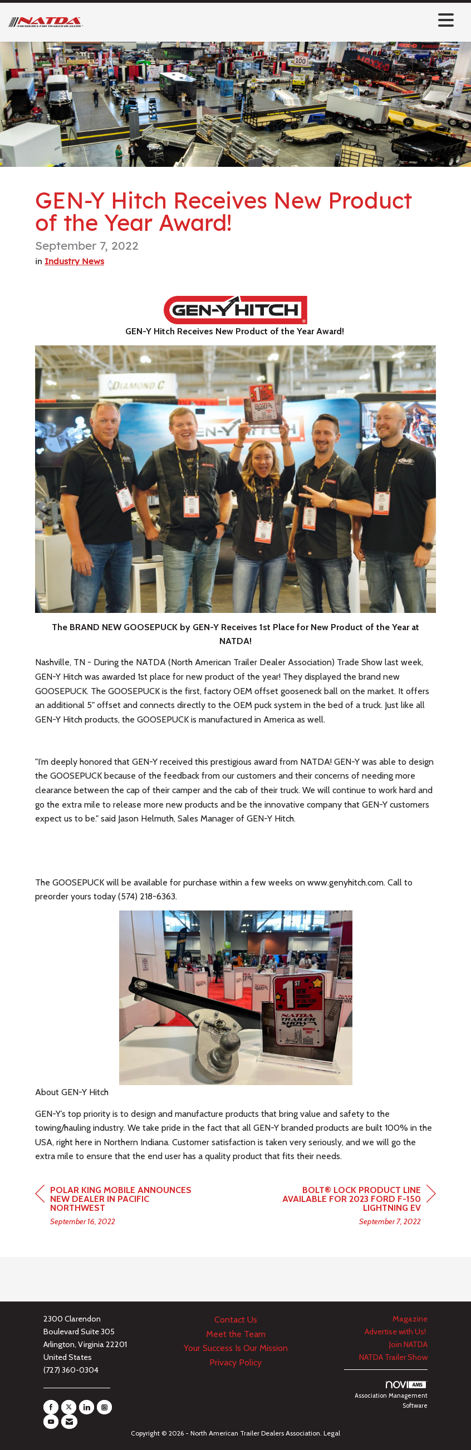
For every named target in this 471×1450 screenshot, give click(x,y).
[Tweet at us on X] (68, 1407)
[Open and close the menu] (271, 20)
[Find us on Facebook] (50, 1407)
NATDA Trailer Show (393, 1357)
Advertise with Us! (396, 1332)
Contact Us (235, 1319)
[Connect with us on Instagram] (104, 1407)
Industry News (74, 261)
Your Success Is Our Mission (236, 1348)
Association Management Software (391, 1395)
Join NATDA (408, 1344)
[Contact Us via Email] (69, 1421)
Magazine (410, 1319)
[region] (352, 1207)
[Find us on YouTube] (50, 1421)
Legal (331, 1433)
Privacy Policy (235, 1362)
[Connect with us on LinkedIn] (86, 1407)
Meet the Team (236, 1334)
